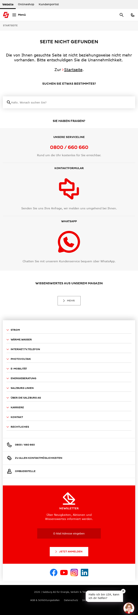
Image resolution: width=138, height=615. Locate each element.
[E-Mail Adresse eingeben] (69, 533)
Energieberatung (21, 378)
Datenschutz (71, 600)
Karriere (15, 407)
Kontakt (15, 417)
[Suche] (71, 102)
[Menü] (18, 15)
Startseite (10, 25)
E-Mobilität (17, 368)
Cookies (103, 600)
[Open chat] (129, 608)
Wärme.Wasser (19, 339)
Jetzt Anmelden (68, 551)
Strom (13, 329)
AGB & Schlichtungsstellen (45, 600)
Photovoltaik (19, 359)
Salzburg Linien (20, 388)
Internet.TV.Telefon (23, 349)
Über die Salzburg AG (24, 397)
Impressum (88, 600)
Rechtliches (18, 426)
